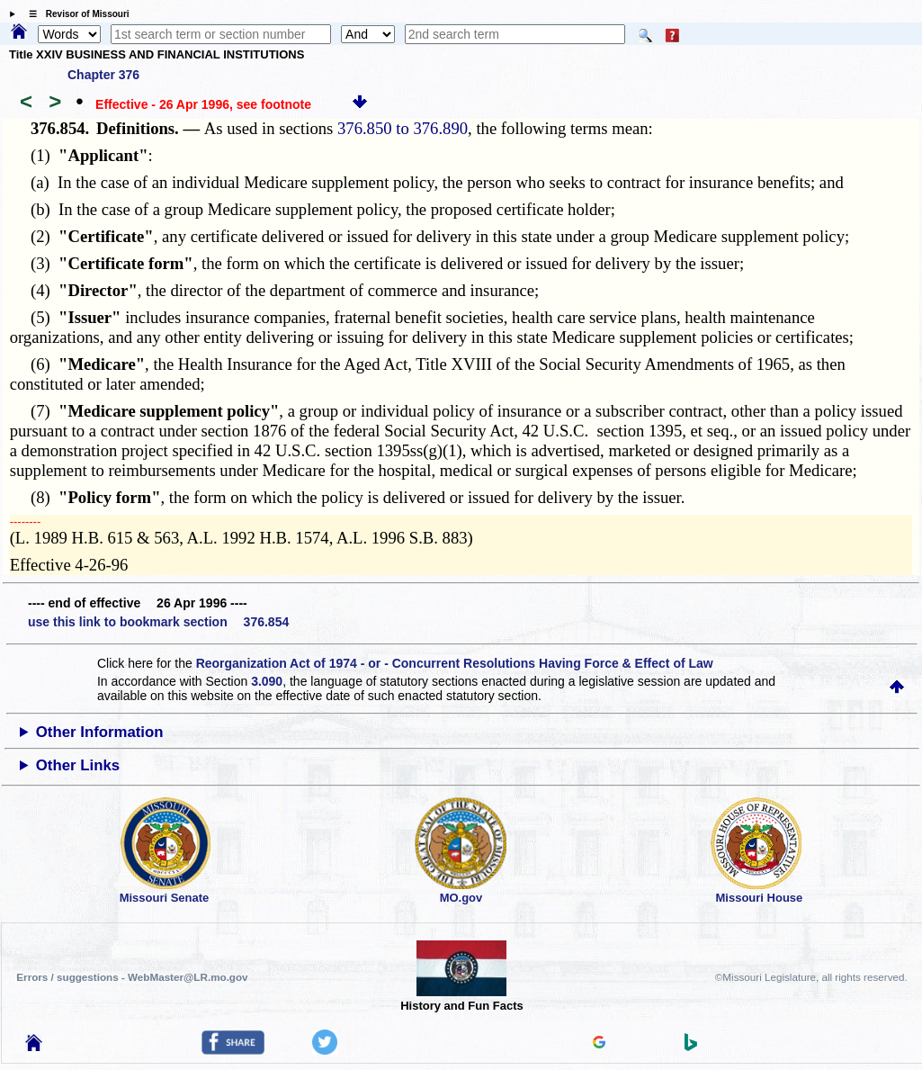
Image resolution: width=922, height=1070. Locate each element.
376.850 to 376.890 (402, 128)
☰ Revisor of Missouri (75, 14)
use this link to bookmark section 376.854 (158, 622)
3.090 (266, 681)
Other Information (100, 732)
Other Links (78, 765)
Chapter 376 (103, 74)
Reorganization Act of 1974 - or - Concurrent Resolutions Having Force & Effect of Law (454, 663)
